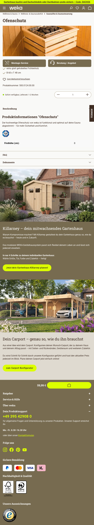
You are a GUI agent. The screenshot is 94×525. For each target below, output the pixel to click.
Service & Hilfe (11, 399)
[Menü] (4, 8)
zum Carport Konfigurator (19, 368)
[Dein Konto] (83, 8)
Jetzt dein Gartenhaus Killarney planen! (27, 267)
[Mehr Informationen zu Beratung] (69, 63)
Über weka (9, 405)
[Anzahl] (73, 94)
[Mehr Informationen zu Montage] (24, 63)
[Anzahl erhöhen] (87, 94)
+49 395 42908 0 (17, 416)
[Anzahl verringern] (58, 94)
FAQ (5, 154)
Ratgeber (8, 393)
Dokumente (9, 162)
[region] (47, 41)
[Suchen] (71, 8)
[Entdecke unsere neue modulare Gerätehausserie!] (47, 195)
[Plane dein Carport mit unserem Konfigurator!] (47, 306)
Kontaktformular (26, 435)
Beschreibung (10, 108)
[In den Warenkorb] (69, 385)
